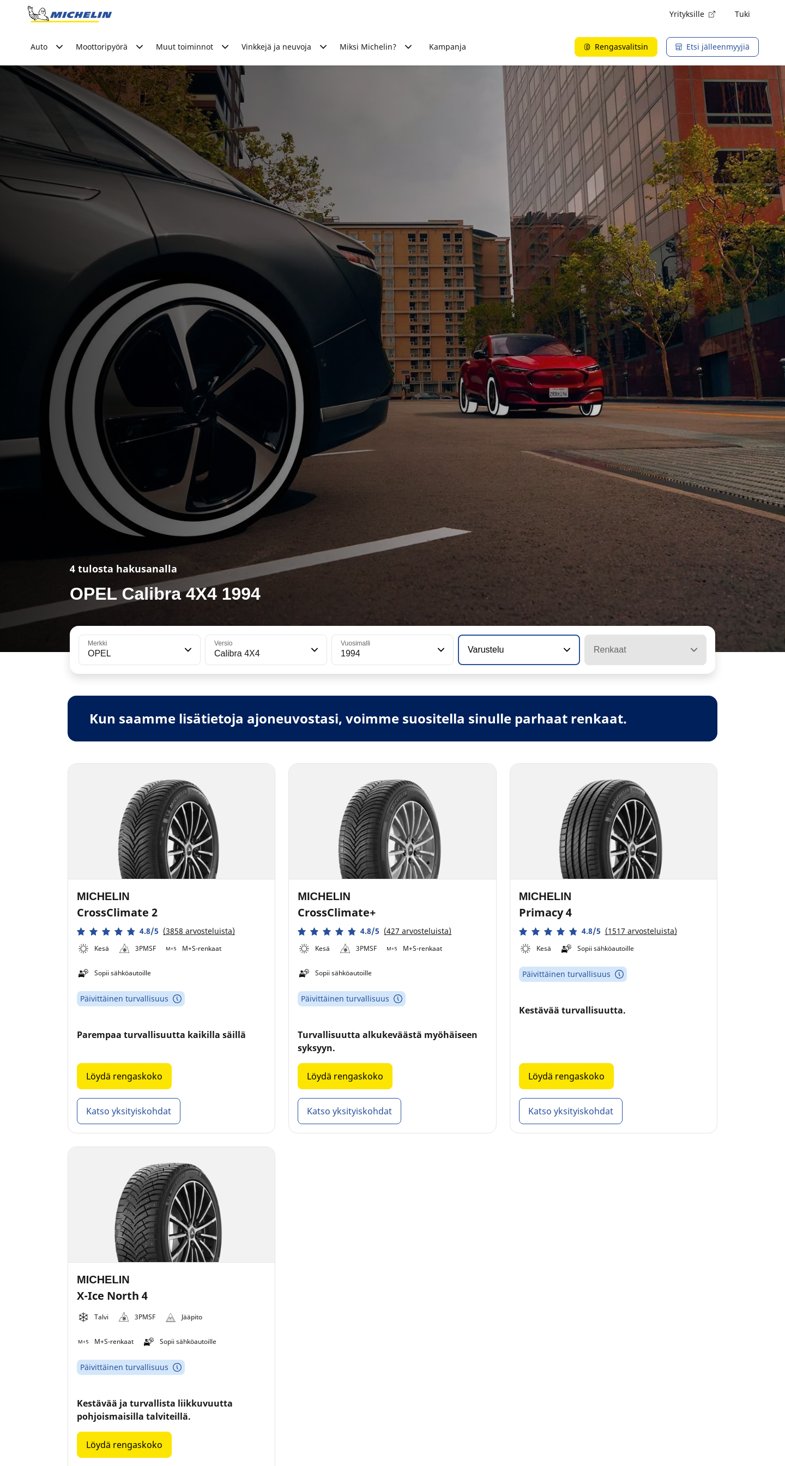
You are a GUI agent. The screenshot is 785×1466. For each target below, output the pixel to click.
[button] (187, 650)
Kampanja (447, 46)
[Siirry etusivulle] (69, 14)
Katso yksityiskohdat (128, 1111)
